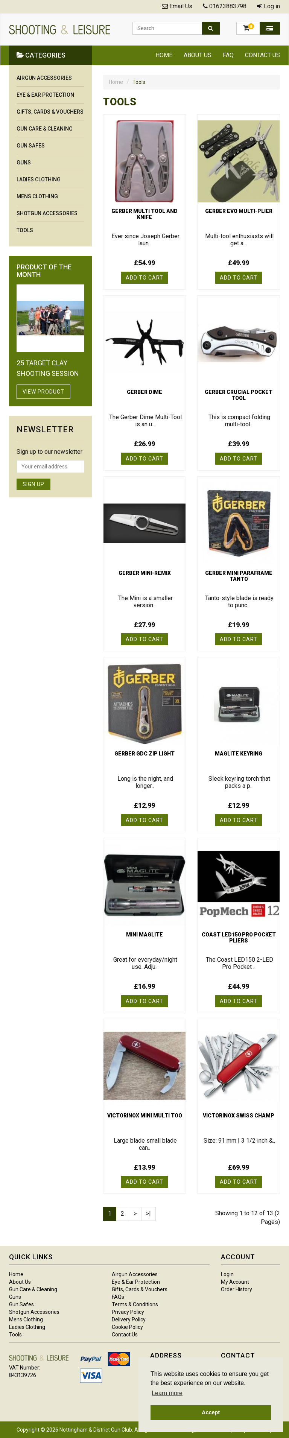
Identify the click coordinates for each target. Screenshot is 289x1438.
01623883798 (227, 6)
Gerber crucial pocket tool (238, 395)
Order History (236, 1289)
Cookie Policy (127, 1327)
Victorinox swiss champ (238, 1116)
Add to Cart (144, 278)
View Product (43, 392)
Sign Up (33, 484)
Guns (24, 163)
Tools (25, 230)
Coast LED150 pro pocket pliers (239, 938)
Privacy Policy (128, 1312)
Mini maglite (144, 935)
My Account (235, 1282)
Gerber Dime (144, 392)
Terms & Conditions (135, 1304)
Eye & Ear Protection (45, 95)
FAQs (118, 1297)
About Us (197, 55)
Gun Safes (31, 146)
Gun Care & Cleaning (45, 129)
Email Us (180, 6)
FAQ (228, 55)
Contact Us (262, 55)
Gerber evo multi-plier (238, 211)
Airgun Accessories (44, 78)
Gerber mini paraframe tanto (238, 576)
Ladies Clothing (39, 179)
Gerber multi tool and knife (144, 214)
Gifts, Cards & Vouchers (50, 112)
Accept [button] (211, 1412)
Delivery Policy (129, 1319)
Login (227, 1274)
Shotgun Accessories (47, 213)
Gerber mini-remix (145, 573)
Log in (272, 6)
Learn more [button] (167, 1393)
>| (148, 1213)
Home (163, 55)
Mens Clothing (37, 196)
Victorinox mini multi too (144, 1116)
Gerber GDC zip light (144, 754)
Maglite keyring (238, 754)
